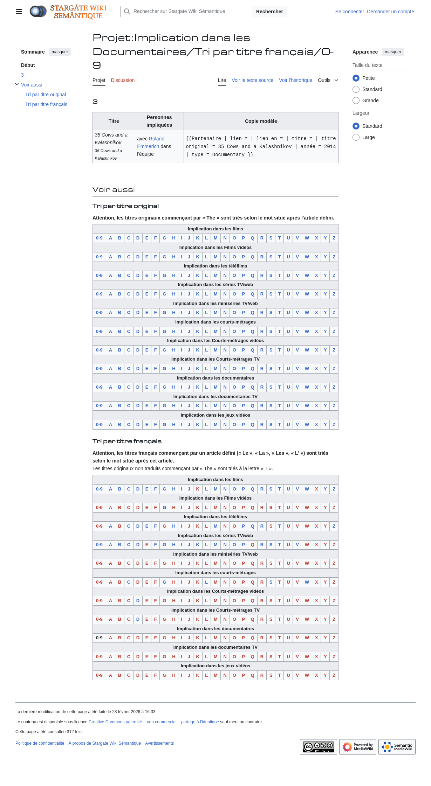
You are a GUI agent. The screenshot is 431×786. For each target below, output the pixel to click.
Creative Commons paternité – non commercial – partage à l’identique (154, 721)
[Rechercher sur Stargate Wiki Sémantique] (186, 11)
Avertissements (159, 743)
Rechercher (269, 11)
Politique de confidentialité (39, 743)
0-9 (99, 238)
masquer (60, 51)
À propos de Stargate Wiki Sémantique (104, 743)
